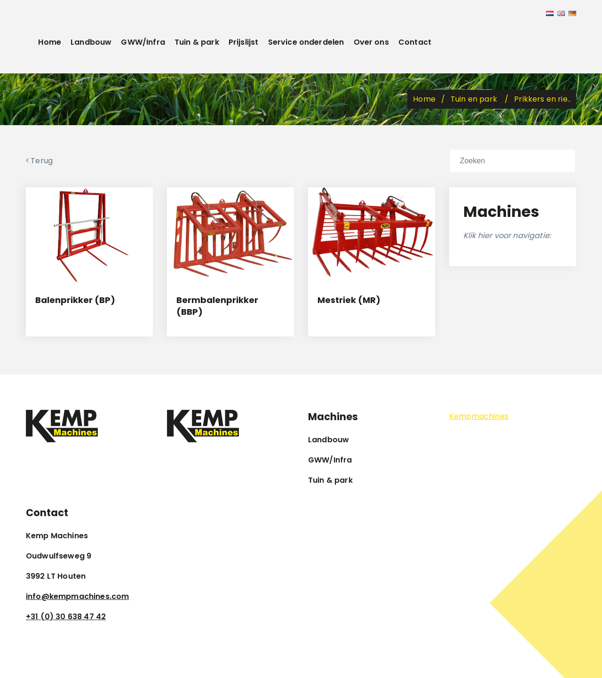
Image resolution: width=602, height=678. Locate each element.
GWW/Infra (143, 42)
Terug (39, 160)
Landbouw (91, 42)
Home (49, 42)
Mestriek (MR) (348, 300)
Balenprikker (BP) (75, 300)
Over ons (371, 42)
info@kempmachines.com (77, 596)
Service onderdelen (306, 42)
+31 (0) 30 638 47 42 (66, 616)
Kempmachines (478, 416)
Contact (414, 42)
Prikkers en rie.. (542, 99)
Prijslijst (244, 42)
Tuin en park (475, 99)
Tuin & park (196, 42)
